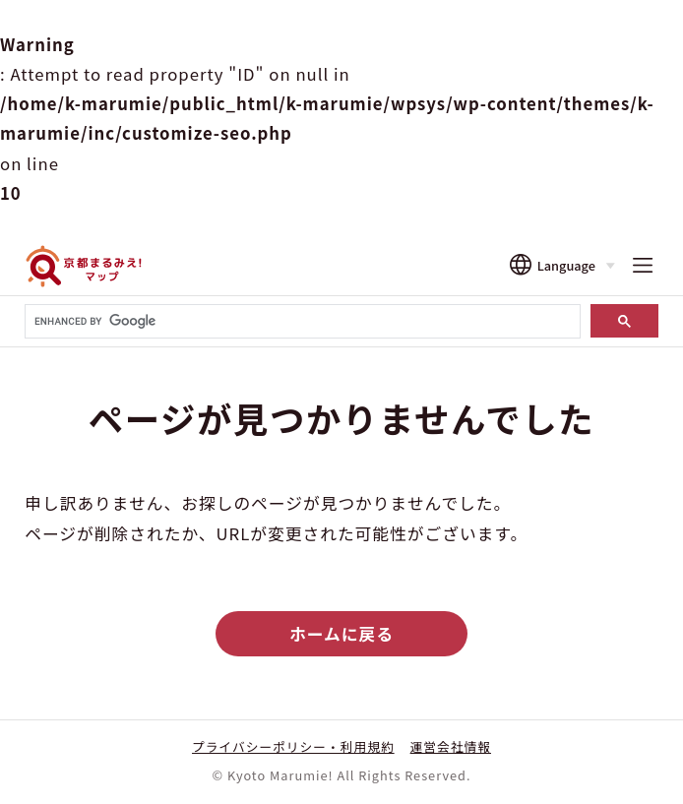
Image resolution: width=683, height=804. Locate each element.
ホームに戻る (341, 634)
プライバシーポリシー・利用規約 (293, 746)
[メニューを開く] (642, 266)
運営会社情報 (450, 746)
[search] (300, 322)
